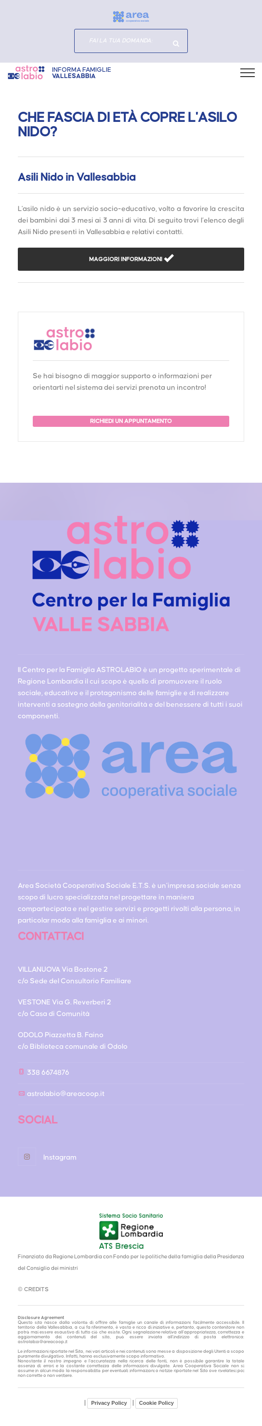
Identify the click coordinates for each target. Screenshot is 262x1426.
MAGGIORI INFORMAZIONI (126, 259)
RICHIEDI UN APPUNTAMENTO (131, 421)
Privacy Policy (109, 1403)
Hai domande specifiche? (176, 43)
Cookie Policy (156, 1403)
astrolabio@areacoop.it (66, 1093)
